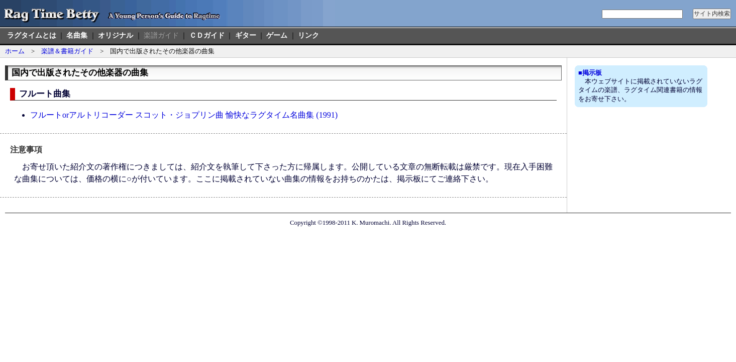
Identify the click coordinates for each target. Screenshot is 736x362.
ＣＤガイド (207, 35)
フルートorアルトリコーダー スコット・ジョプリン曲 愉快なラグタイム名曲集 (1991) (184, 115)
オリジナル (115, 35)
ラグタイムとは (31, 35)
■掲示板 (590, 72)
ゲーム (276, 35)
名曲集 (76, 35)
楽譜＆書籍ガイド (67, 51)
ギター (245, 35)
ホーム (15, 51)
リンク (308, 35)
